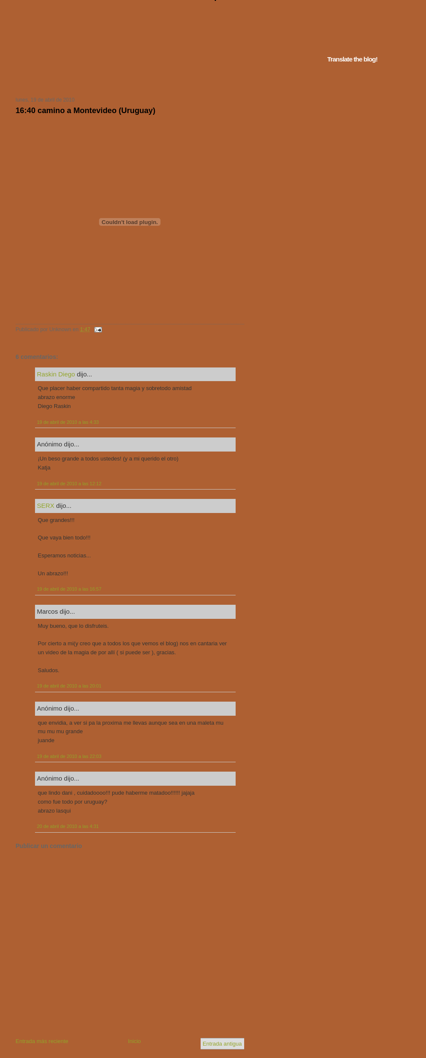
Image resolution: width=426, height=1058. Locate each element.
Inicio (134, 1041)
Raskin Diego (56, 374)
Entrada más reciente (42, 1041)
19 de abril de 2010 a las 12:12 (69, 483)
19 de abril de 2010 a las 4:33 (68, 422)
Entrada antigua (222, 1044)
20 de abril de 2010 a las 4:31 (68, 826)
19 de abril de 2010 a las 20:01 (69, 685)
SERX (46, 505)
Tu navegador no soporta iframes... (127, 80)
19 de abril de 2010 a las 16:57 (69, 589)
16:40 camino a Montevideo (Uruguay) (85, 110)
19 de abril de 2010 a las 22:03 (69, 756)
